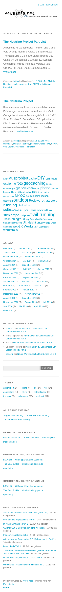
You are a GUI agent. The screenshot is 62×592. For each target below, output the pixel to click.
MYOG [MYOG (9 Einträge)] (20, 195)
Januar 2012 (28, 289)
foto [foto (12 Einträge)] (20, 183)
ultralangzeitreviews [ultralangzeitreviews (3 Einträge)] (12, 223)
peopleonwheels (19, 84)
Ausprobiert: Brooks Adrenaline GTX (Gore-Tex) (25, 512)
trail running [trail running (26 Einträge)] (43, 214)
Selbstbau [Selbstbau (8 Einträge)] (25, 205)
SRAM (36, 84)
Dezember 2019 (44, 248)
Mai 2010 (23, 306)
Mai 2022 (7, 248)
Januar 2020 (24, 248)
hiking (24, 392)
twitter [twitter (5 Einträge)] (40, 219)
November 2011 (32, 294)
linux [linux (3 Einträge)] (40, 192)
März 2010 (8, 310)
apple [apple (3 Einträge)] (6, 179)
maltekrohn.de (10, 442)
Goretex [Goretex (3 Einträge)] (7, 188)
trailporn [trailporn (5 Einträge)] (25, 215)
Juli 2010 (47, 302)
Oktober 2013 (9, 269)
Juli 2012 (26, 281)
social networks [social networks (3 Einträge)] (38, 210)
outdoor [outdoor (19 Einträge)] (20, 200)
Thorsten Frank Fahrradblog (16, 419)
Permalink (7, 87)
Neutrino (7, 84)
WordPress (28, 581)
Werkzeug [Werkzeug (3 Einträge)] (43, 227)
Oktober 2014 (9, 261)
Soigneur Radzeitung (13, 415)
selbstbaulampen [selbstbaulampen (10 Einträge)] (16, 209)
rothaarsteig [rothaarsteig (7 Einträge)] (49, 200)
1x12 (34, 81)
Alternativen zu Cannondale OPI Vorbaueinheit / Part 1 (28, 539)
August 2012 (9, 281)
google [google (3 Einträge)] (49, 184)
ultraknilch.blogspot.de (32, 464)
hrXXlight (7, 459)
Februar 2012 (9, 289)
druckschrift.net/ (31, 437)
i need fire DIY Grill (12, 546)
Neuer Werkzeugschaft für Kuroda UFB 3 (32, 342)
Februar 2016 (44, 252)
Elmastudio (8, 584)
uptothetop (8, 468)
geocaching (8, 392)
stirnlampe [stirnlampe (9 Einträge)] (11, 215)
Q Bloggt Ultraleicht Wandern (28, 459)
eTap (45, 81)
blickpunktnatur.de (11, 437)
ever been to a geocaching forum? (19, 519)
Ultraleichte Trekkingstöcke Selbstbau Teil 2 (23, 564)
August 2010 (31, 302)
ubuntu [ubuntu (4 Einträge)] (48, 219)
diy (35, 388)
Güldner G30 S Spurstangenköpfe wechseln (24, 528)
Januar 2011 (9, 298)
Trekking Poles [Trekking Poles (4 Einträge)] (28, 219)
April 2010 (39, 306)
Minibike (52, 81)
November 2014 (32, 256)
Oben (6, 587)
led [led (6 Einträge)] (35, 191)
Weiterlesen (11, 71)
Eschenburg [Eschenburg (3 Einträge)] (51, 179)
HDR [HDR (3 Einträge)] (36, 188)
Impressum (52, 5)
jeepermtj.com (48, 437)
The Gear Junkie (11, 464)
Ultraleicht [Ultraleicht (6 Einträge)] (29, 222)
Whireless (20, 147)
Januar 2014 (9, 265)
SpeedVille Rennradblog (37, 415)
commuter (7, 144)
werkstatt (40, 396)
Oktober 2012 (9, 277)
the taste (7, 396)
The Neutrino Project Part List (24, 41)
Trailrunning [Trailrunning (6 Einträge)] (11, 219)
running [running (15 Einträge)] (10, 205)
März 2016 (26, 252)
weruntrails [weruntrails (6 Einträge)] (10, 230)
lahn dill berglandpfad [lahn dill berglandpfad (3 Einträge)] (22, 192)
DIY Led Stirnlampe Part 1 (15, 524)
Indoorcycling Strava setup (15, 535)
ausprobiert (8, 388)
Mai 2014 (27, 261)
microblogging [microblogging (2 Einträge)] (8, 196)
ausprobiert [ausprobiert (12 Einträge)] (18, 178)
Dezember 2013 (29, 265)
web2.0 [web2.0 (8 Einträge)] (18, 226)
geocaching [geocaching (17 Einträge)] (34, 183)
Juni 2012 (41, 281)
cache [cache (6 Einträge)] (33, 178)
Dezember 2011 (10, 294)
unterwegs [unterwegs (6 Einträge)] (43, 222)
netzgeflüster (40, 392)
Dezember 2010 (29, 298)
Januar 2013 (43, 269)
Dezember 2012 (10, 273)
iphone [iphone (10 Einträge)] (45, 188)
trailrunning (23, 396)
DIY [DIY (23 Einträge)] (41, 178)
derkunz (9, 328)
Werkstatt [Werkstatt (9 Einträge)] (31, 226)
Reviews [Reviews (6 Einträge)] (34, 200)
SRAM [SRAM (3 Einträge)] (49, 210)
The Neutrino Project (18, 101)
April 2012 (23, 285)
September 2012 (30, 277)
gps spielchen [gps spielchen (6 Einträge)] (25, 188)
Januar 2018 (9, 252)
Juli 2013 (27, 269)
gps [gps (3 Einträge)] (13, 188)
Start (41, 5)
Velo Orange (45, 84)
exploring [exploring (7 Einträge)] (9, 183)
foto (45, 388)
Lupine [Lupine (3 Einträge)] (46, 192)
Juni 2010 (8, 306)
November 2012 (32, 273)
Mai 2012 (7, 285)
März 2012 (39, 285)
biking (16, 81)
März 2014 (43, 261)
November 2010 (10, 302)
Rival (29, 84)
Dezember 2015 (10, 256)
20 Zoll (41, 141)
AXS (40, 81)
